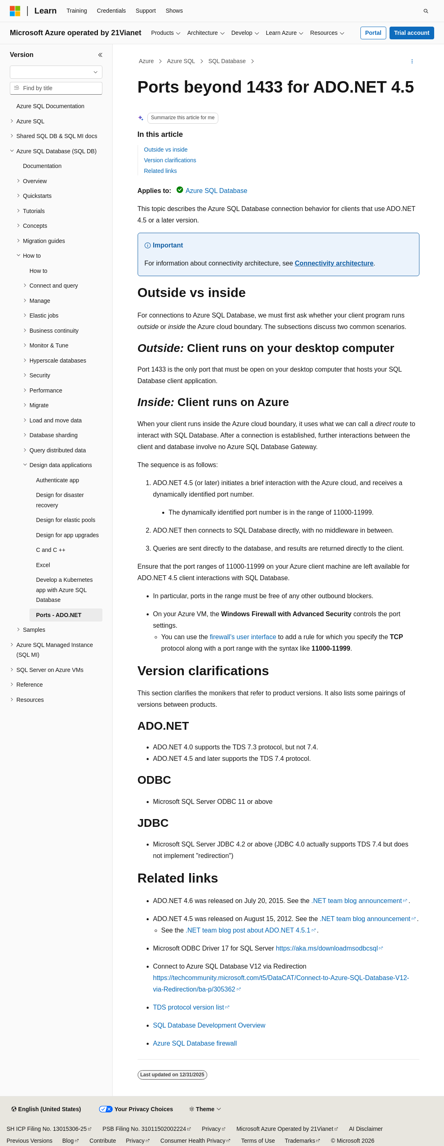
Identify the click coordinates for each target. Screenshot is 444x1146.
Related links (160, 171)
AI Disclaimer (366, 1129)
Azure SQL (181, 61)
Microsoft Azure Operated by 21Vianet (284, 1129)
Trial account (411, 33)
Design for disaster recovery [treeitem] (60, 500)
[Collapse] (100, 55)
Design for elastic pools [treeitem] (65, 520)
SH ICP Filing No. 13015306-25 (47, 1129)
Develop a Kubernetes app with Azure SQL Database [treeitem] (64, 589)
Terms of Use (258, 1140)
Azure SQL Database (216, 190)
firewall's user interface (243, 636)
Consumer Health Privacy (193, 1140)
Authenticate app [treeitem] (57, 480)
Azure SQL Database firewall (195, 1043)
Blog (68, 1140)
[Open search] (426, 11)
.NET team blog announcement (356, 900)
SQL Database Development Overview (209, 1025)
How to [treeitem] (38, 271)
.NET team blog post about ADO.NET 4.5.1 (248, 930)
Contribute (103, 1140)
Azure (146, 61)
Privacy (211, 1129)
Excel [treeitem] (43, 565)
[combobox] (56, 72)
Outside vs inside (166, 149)
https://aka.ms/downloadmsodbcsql (327, 948)
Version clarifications (170, 160)
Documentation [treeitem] (42, 166)
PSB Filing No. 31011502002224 (144, 1129)
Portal (373, 33)
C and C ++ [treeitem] (51, 550)
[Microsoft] (15, 11)
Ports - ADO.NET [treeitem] (59, 615)
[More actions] (412, 61)
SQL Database (227, 61)
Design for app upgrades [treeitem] (67, 535)
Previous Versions (29, 1140)
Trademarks (300, 1140)
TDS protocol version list (188, 1007)
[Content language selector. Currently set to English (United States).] (46, 1109)
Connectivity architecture (334, 263)
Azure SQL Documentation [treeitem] (50, 106)
